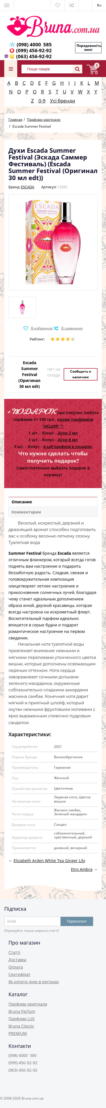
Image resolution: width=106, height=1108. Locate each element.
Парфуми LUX (21, 1018)
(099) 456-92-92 (34, 50)
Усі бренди (62, 100)
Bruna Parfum (21, 1011)
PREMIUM (17, 1033)
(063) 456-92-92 (34, 56)
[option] (22, 307)
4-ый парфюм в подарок (67, 446)
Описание (22, 501)
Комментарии (26, 512)
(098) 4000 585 (34, 44)
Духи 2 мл (68, 433)
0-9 (42, 100)
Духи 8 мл (68, 439)
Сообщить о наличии (80, 374)
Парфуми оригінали (27, 1004)
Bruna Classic (21, 1026)
